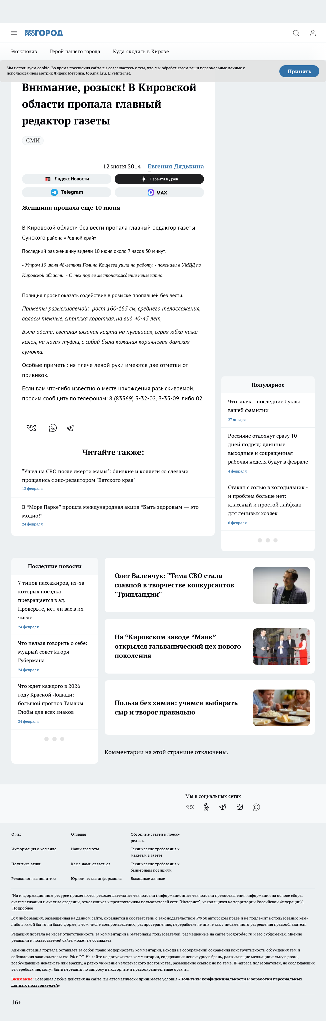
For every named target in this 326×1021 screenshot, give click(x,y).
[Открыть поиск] (296, 33)
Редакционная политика (33, 878)
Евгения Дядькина (176, 166)
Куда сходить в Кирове (141, 51)
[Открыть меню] (14, 33)
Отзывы (78, 834)
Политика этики (26, 863)
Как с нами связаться (90, 863)
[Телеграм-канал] (66, 192)
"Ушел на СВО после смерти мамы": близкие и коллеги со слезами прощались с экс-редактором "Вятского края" (113, 480)
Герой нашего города (75, 51)
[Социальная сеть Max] (159, 192)
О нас (16, 834)
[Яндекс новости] (66, 179)
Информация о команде (33, 848)
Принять (299, 71)
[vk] (32, 428)
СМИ (33, 140)
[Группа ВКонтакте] (189, 807)
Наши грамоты (85, 848)
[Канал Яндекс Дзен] (159, 179)
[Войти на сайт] (312, 33)
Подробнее (22, 908)
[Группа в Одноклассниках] (206, 807)
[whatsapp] (52, 428)
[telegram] (72, 428)
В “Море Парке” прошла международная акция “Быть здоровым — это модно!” (113, 516)
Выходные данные (148, 878)
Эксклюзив (24, 51)
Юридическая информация (96, 878)
